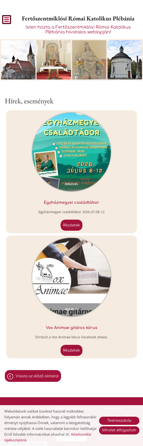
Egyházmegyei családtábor (71, 202)
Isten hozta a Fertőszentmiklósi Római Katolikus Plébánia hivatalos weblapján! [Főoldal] (78, 24)
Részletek (71, 225)
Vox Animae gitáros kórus (71, 328)
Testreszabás (119, 421)
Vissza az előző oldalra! (37, 376)
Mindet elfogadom (119, 430)
